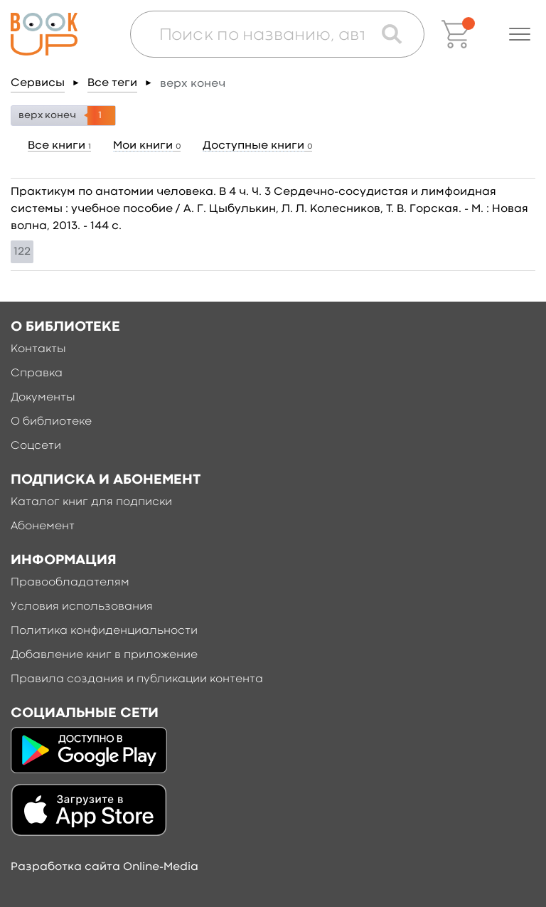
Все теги (112, 83)
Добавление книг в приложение (104, 655)
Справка (37, 373)
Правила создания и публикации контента (137, 679)
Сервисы (38, 83)
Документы (43, 398)
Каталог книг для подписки (91, 502)
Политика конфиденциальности (104, 631)
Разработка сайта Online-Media (104, 867)
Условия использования (82, 607)
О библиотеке (51, 422)
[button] (519, 34)
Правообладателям (70, 583)
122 (22, 252)
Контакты (38, 349)
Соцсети (36, 446)
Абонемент (43, 526)
